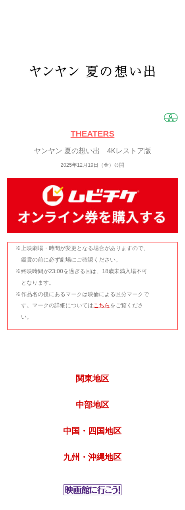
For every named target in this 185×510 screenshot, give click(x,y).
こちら (101, 305)
